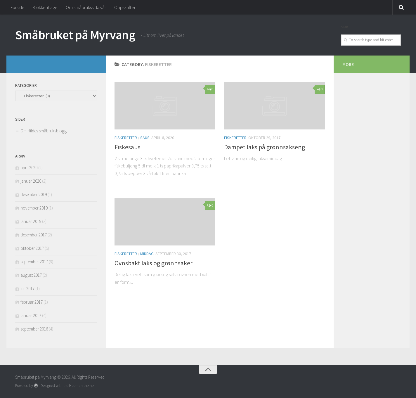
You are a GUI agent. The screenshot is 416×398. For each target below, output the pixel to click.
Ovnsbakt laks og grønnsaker (154, 263)
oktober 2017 (32, 248)
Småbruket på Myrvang (75, 34)
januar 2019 (30, 221)
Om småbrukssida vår (86, 7)
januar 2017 (30, 315)
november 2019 (34, 208)
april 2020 (28, 167)
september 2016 (34, 329)
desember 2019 (33, 194)
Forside (18, 7)
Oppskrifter (125, 7)
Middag (147, 253)
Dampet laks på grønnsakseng (264, 147)
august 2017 (31, 275)
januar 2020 (30, 181)
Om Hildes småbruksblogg (43, 131)
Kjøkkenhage (45, 7)
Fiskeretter (126, 137)
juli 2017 (27, 288)
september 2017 (34, 261)
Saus (145, 137)
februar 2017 (31, 302)
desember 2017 (33, 235)
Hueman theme (81, 385)
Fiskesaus (128, 147)
